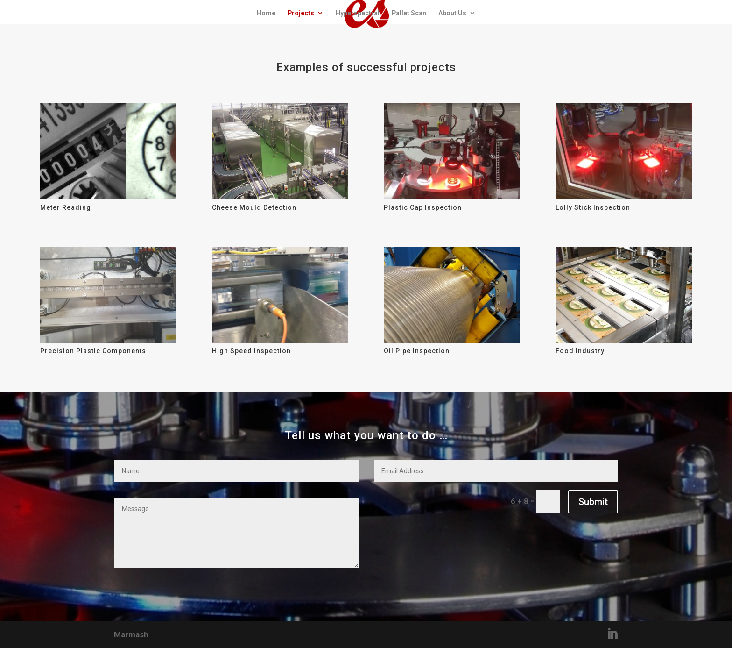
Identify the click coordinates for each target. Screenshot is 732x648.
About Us (452, 13)
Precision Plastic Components (93, 351)
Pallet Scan (409, 13)
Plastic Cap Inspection (423, 207)
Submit (593, 501)
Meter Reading (65, 207)
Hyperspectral (358, 13)
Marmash (131, 634)
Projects (301, 13)
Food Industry (580, 351)
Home (266, 13)
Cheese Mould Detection (254, 207)
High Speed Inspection (251, 351)
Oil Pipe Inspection (417, 351)
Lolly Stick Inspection (593, 207)
